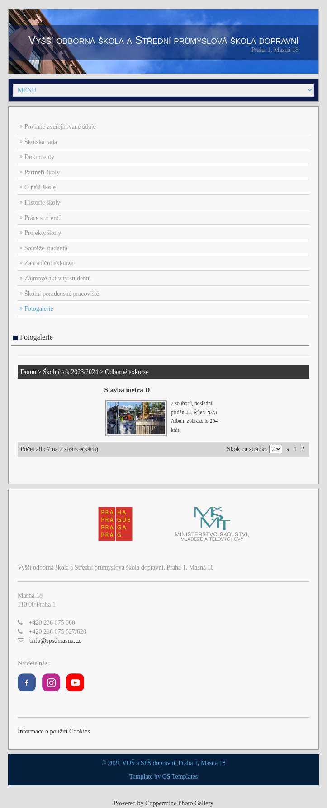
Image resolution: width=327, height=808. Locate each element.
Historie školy (42, 202)
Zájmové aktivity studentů (57, 278)
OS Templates (180, 776)
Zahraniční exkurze (48, 263)
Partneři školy (42, 172)
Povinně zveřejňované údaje (60, 126)
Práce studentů (43, 218)
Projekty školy (42, 232)
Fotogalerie (38, 308)
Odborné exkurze (127, 372)
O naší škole (40, 187)
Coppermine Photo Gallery (179, 803)
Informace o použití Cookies (54, 731)
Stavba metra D (127, 389)
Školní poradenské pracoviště (61, 293)
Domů (28, 372)
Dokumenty (39, 157)
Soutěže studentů (45, 248)
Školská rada (40, 142)
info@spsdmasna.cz (55, 640)
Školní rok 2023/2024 (70, 372)
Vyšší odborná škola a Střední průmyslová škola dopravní (163, 40)
